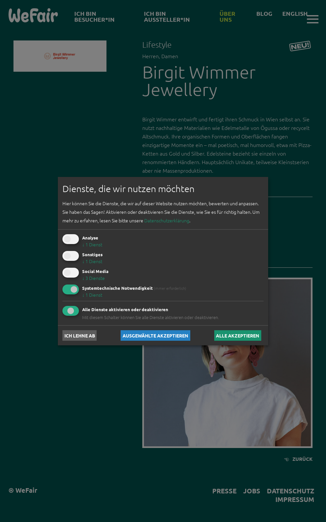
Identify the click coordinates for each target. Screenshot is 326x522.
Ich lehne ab (79, 335)
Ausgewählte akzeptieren (155, 335)
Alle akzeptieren (237, 335)
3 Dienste (93, 278)
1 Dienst (92, 244)
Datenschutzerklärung (166, 220)
